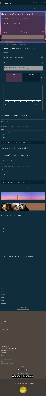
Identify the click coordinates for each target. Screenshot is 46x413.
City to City (18, 381)
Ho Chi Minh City (4, 279)
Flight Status (18, 8)
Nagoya (2, 243)
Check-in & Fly (27, 8)
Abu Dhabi (3, 288)
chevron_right (39, 107)
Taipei (2, 261)
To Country (10, 381)
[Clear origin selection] (41, 57)
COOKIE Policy (4, 333)
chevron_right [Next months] (41, 77)
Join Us (3, 322)
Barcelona (3, 267)
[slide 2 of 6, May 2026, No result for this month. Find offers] (32, 77)
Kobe (2, 234)
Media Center (4, 318)
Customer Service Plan (6, 335)
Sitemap (2, 323)
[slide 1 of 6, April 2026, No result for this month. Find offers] (14, 77)
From (3, 21)
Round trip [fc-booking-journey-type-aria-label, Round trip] (4, 18)
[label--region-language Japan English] (42, 2)
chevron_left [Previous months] (5, 77)
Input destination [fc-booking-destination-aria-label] (6, 27)
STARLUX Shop (5, 352)
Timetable (10, 8)
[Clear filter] (44, 121)
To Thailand (14, 44)
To (2, 26)
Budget (2, 129)
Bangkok (3, 294)
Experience (35, 8)
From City (30, 381)
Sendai (2, 250)
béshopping (35, 2)
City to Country (24, 381)
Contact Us (3, 357)
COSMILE (43, 8)
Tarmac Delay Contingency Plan (7, 338)
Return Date (26, 31)
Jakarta (2, 300)
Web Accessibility (4, 340)
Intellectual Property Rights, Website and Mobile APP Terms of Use (15, 337)
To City (14, 381)
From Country (35, 381)
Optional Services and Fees (7, 363)
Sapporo (2, 247)
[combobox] (23, 57)
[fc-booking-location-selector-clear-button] (43, 23)
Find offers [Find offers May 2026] (31, 79)
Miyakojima (3, 240)
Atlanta (2, 285)
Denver (2, 270)
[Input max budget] (23, 132)
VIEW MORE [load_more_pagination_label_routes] (23, 307)
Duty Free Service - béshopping (8, 348)
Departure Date (5, 31)
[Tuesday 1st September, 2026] (38, 100)
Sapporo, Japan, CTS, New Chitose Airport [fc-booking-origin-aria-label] (11, 23)
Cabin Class (3, 134)
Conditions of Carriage (6, 329)
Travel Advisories (4, 319)
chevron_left (36, 107)
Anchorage (3, 282)
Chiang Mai (3, 303)
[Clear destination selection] (41, 62)
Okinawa (3, 225)
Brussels (3, 297)
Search (23, 37)
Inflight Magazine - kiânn (7, 350)
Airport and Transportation (6, 359)
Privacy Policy (4, 331)
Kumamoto (3, 237)
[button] (15, 19)
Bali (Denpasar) (4, 273)
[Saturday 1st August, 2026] (32, 100)
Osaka (2, 222)
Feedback (3, 361)
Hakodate (3, 231)
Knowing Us (3, 316)
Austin (2, 291)
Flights (7, 44)
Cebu (2, 264)
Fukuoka (2, 228)
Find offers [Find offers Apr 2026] (14, 79)
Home (2, 44)
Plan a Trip (3, 8)
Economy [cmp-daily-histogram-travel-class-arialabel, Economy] (6, 52)
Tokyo (2, 219)
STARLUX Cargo (5, 346)
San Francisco (4, 276)
